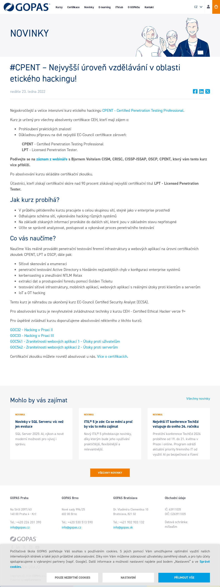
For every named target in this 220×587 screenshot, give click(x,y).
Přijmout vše (184, 578)
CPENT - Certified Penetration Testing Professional (142, 110)
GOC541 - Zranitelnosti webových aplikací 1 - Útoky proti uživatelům (65, 341)
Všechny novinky (198, 398)
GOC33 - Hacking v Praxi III (32, 335)
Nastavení (128, 578)
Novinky (89, 7)
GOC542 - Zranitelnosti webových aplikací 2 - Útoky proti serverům (64, 347)
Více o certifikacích (112, 356)
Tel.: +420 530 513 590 (77, 522)
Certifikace (73, 7)
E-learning (105, 7)
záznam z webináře (51, 159)
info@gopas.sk (123, 527)
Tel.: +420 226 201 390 (25, 522)
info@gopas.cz (20, 527)
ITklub (119, 7)
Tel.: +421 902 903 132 (128, 522)
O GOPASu (134, 7)
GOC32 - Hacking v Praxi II (31, 329)
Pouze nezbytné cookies (72, 578)
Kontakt (149, 7)
